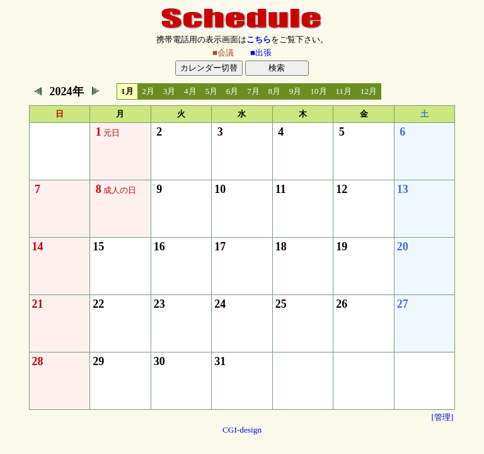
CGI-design (242, 429)
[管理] (443, 417)
